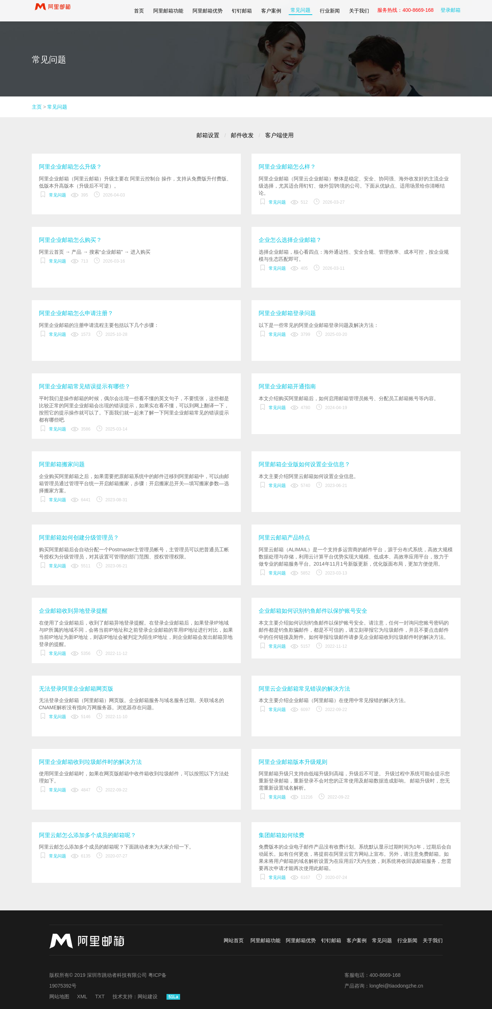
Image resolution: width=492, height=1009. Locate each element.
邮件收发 (242, 135)
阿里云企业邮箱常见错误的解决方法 (304, 689)
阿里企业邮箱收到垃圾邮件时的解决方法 (90, 762)
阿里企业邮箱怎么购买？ (70, 240)
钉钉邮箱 (242, 11)
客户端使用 (279, 135)
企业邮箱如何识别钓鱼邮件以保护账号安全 (313, 611)
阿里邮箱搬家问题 (62, 464)
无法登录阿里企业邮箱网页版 (76, 689)
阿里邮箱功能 (168, 11)
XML (82, 996)
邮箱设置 (208, 135)
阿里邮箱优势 (208, 11)
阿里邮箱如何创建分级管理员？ (79, 538)
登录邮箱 (451, 10)
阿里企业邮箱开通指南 (287, 386)
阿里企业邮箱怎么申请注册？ (76, 313)
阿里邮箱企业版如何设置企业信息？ (304, 464)
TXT (99, 996)
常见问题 (300, 10)
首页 (139, 11)
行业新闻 (330, 11)
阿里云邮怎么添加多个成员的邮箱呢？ (87, 835)
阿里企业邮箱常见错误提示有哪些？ (84, 386)
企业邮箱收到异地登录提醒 (73, 611)
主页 (37, 107)
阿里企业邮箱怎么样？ (287, 167)
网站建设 (148, 996)
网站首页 (234, 940)
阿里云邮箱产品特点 (284, 538)
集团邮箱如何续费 (281, 835)
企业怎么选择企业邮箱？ (290, 240)
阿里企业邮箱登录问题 (287, 313)
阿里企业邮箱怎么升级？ (70, 167)
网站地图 (59, 996)
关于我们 (359, 11)
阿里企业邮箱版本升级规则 (293, 762)
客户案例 (271, 11)
